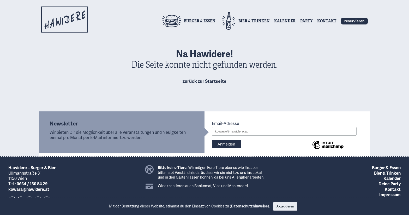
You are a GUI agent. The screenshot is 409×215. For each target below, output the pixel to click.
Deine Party (389, 184)
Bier (254, 21)
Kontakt (326, 21)
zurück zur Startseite (204, 81)
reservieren (354, 20)
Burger (199, 21)
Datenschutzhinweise (249, 206)
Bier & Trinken (387, 173)
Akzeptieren (285, 206)
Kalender (285, 21)
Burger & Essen (386, 167)
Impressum (390, 195)
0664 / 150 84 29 (32, 184)
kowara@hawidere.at (28, 189)
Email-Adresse (225, 123)
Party (306, 21)
